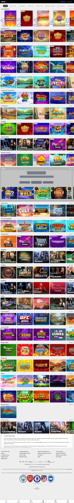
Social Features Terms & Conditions (34, 466)
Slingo (39, 456)
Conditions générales (23, 451)
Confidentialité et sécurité (24, 453)
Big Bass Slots (4, 458)
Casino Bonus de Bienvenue (43, 451)
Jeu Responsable (69, 469)
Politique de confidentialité (45, 464)
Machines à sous (40, 5)
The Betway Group (5, 455)
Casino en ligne (22, 455)
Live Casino (40, 455)
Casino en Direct (12, 5)
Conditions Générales (28, 464)
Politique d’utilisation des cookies (44, 453)
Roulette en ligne (4, 456)
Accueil (5, 5)
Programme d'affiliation (61, 453)
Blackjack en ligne (23, 456)
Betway (2, 453)
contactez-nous (33, 470)
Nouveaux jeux (30, 5)
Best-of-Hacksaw (61, 5)
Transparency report (42, 466)
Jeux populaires (22, 5)
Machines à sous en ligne (61, 455)
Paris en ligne (58, 456)
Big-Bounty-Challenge (50, 5)
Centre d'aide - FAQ (5, 451)
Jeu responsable (59, 451)
